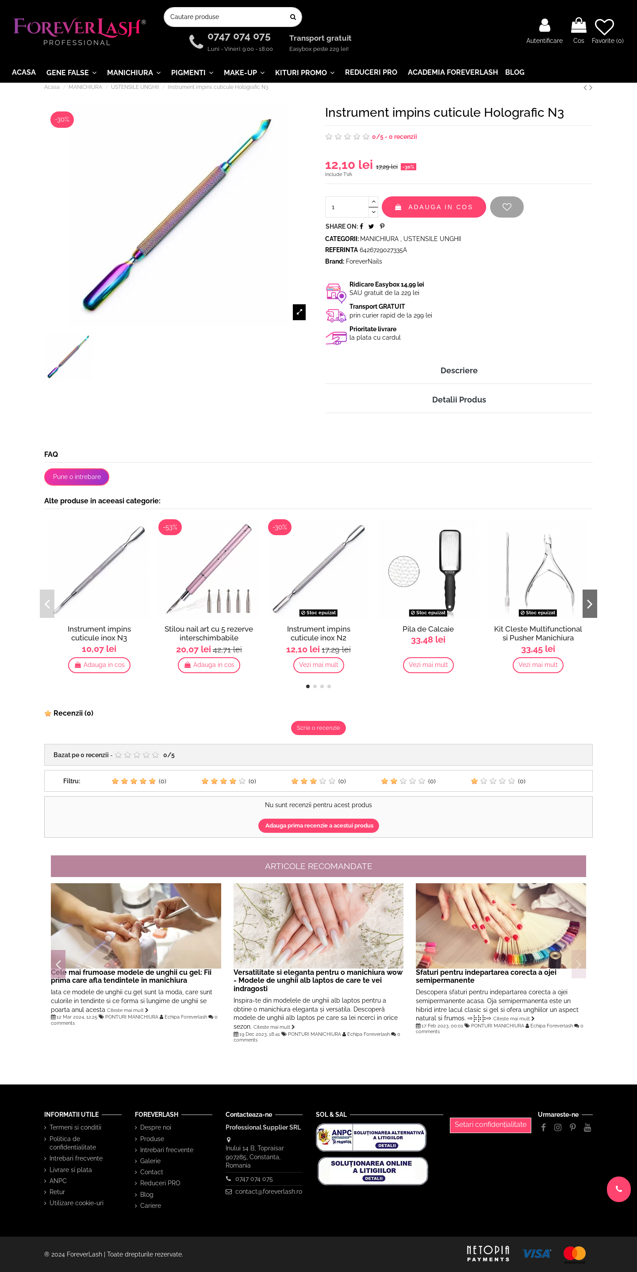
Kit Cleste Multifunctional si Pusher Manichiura (538, 633)
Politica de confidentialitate (73, 1143)
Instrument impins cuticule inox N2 (318, 633)
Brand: (334, 261)
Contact (151, 1172)
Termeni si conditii (75, 1127)
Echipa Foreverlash (186, 1017)
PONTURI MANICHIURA (131, 1017)
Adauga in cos (434, 207)
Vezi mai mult (318, 664)
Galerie (150, 1161)
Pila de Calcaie (428, 629)
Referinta (341, 249)
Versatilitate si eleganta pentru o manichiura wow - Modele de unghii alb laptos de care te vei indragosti (318, 980)
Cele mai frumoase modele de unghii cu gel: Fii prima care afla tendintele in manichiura (131, 976)
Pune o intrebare (77, 476)
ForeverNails (364, 261)
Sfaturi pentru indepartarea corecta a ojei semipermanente (486, 976)
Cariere (150, 1205)
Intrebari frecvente (76, 1158)
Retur (57, 1191)
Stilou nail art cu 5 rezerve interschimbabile (209, 633)
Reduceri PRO (160, 1183)
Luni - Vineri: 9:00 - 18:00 (240, 49)
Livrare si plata (71, 1169)
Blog (146, 1194)
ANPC (58, 1180)
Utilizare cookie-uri (77, 1203)
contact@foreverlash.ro (268, 1191)
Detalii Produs (459, 399)
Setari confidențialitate (490, 1124)
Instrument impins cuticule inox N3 (99, 633)
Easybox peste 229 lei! (319, 49)
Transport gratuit (321, 38)
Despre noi (155, 1127)
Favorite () (608, 31)
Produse (152, 1138)
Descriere (459, 370)
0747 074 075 (240, 36)
